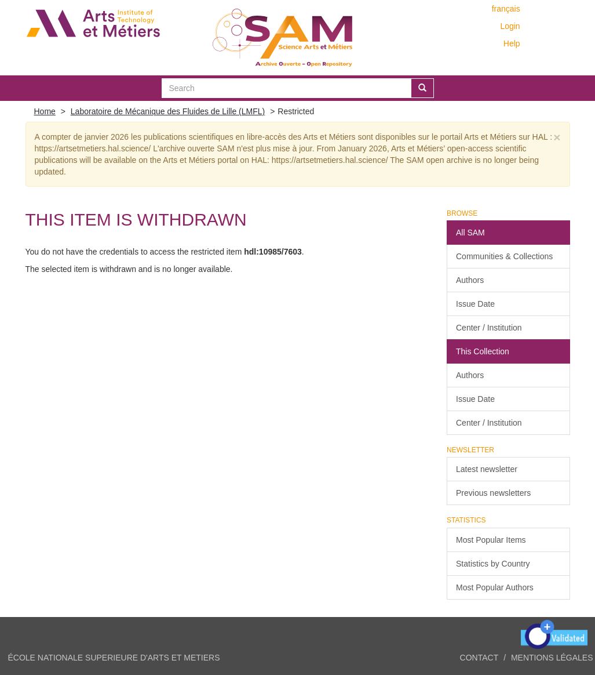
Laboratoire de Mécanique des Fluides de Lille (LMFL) (168, 111)
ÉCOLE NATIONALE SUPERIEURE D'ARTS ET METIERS (114, 657)
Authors (470, 280)
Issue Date (475, 304)
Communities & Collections (504, 256)
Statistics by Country (493, 563)
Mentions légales (552, 657)
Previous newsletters (493, 493)
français (506, 8)
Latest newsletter (486, 469)
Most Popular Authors (495, 587)
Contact (479, 657)
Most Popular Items (491, 540)
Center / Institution (489, 327)
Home (45, 111)
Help (511, 43)
